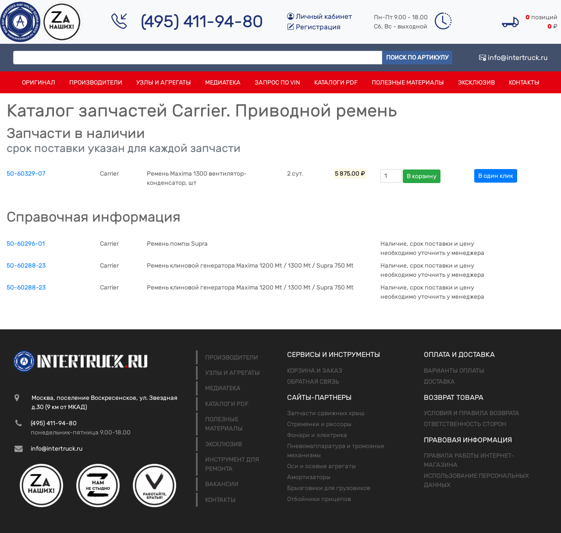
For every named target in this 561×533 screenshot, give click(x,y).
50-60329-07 (26, 173)
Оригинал (38, 82)
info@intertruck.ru (513, 57)
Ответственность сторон (465, 424)
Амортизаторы (308, 477)
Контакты (524, 82)
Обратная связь (313, 381)
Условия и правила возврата (471, 413)
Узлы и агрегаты (163, 82)
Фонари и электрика (317, 435)
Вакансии (221, 484)
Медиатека (223, 82)
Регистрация (314, 27)
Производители (95, 82)
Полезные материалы (408, 82)
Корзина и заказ (314, 370)
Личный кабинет (319, 16)
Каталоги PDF (336, 82)
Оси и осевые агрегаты (321, 466)
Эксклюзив (476, 82)
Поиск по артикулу (417, 57)
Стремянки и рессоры (319, 424)
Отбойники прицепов (319, 499)
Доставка (439, 381)
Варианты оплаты (454, 370)
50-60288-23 (26, 265)
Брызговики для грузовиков (328, 488)
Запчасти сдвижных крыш (326, 413)
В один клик (495, 176)
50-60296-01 (26, 243)
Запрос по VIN (277, 82)
